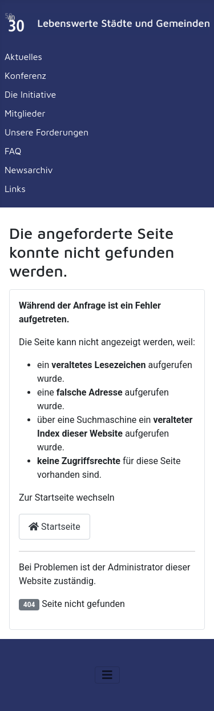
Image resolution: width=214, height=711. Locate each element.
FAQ (13, 151)
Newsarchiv (29, 170)
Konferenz (25, 75)
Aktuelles (23, 56)
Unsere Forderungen (46, 132)
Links (15, 188)
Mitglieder (25, 113)
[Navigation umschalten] (107, 675)
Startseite (54, 526)
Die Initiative (30, 94)
